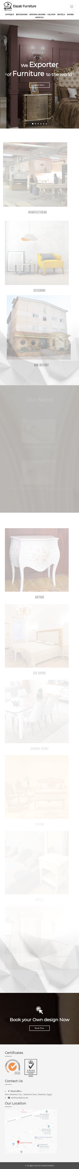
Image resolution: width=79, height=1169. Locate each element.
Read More (39, 85)
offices (39, 17)
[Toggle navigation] (71, 6)
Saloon (51, 14)
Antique (9, 14)
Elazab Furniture (20, 6)
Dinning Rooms (37, 14)
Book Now (39, 1028)
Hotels (61, 14)
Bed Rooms (22, 14)
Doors (70, 14)
